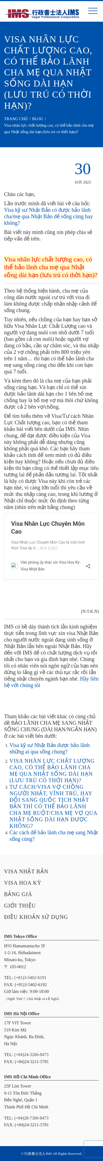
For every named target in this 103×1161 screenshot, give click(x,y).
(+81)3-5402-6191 (30, 977)
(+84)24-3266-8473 (31, 1054)
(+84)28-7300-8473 (31, 1118)
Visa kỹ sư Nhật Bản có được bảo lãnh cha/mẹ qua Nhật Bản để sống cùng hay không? (48, 216)
